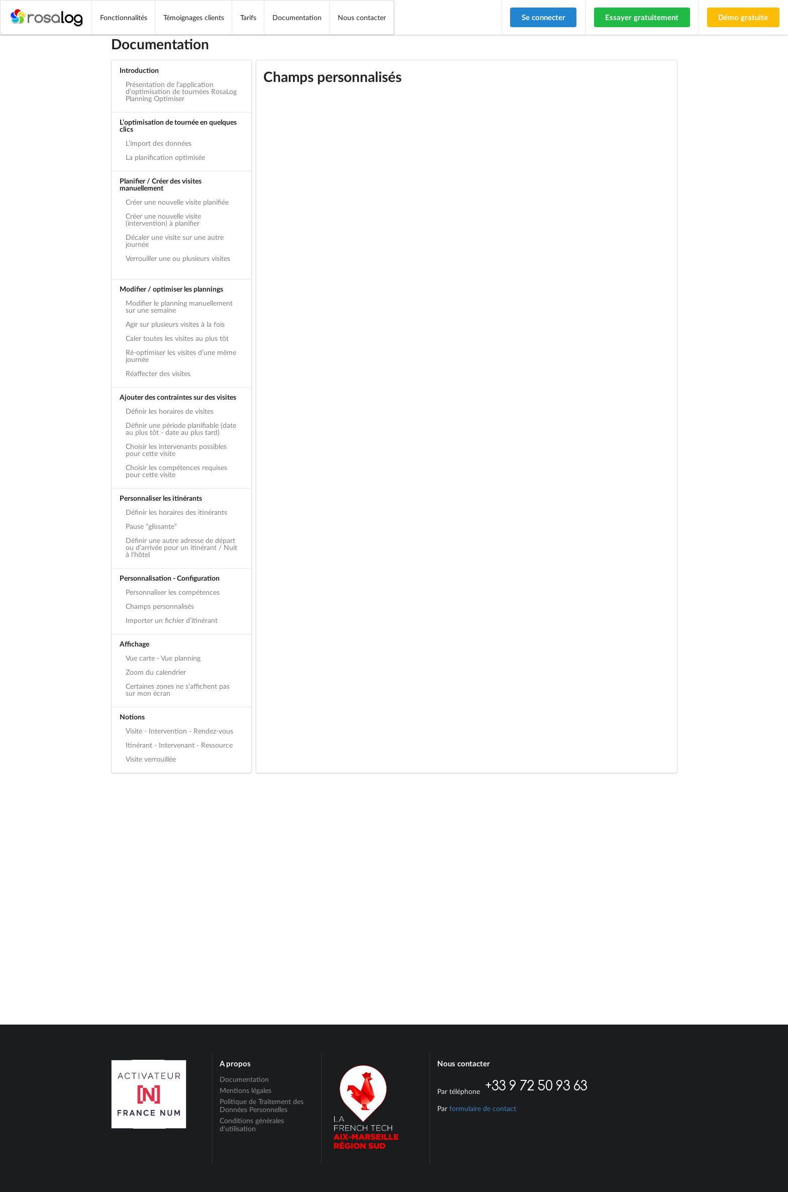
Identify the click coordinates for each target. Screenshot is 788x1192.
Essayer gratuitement (641, 17)
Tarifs (248, 17)
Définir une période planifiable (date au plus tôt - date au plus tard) (181, 428)
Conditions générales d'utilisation (252, 1124)
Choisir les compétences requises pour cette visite (176, 471)
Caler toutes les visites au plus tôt (177, 338)
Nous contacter (362, 17)
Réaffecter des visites (158, 373)
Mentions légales (245, 1090)
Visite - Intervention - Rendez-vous (179, 730)
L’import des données (158, 143)
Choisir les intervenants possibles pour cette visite (176, 449)
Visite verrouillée (151, 759)
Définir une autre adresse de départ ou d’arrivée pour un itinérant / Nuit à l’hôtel (181, 547)
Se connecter (543, 17)
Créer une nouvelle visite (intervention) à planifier (163, 219)
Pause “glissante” (151, 526)
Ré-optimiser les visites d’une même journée (181, 355)
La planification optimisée (165, 157)
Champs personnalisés (160, 606)
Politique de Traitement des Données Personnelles (262, 1105)
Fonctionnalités (123, 17)
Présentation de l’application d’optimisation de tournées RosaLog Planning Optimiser (181, 91)
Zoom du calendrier (156, 672)
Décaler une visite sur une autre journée (175, 240)
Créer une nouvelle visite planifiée (177, 202)
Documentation (297, 17)
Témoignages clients (193, 17)
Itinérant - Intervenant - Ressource (179, 745)
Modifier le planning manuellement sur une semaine (179, 306)
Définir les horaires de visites (170, 411)
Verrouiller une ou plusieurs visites (178, 258)
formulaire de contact (482, 1108)
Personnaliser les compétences (173, 592)
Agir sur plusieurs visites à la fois (175, 324)
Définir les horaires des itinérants (176, 512)
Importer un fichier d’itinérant (172, 620)
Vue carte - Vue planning (163, 658)
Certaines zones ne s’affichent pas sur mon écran (178, 689)
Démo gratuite (743, 17)
